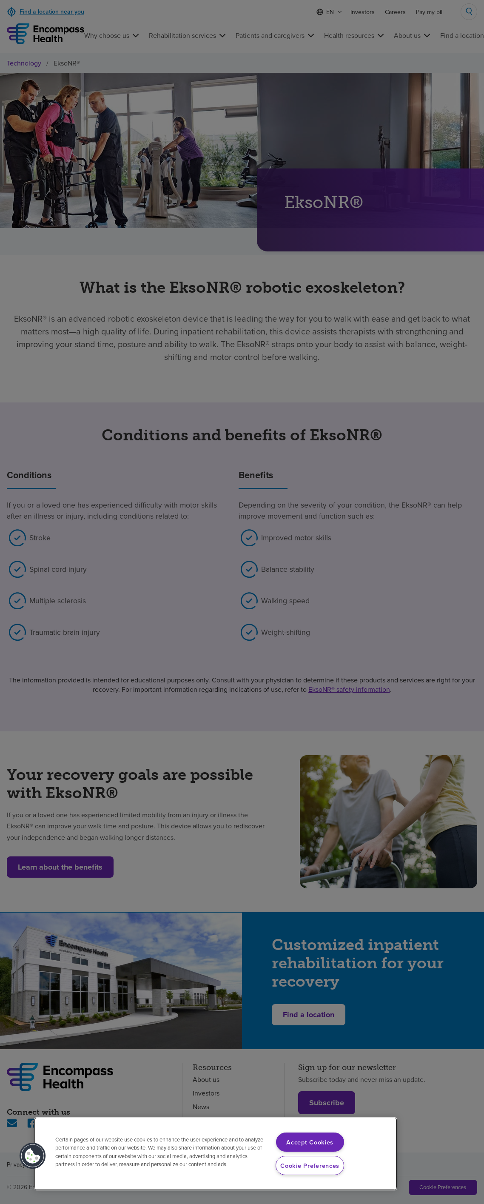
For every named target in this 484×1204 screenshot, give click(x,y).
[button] (32, 1156)
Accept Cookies (309, 1142)
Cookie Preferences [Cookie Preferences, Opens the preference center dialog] (309, 1165)
